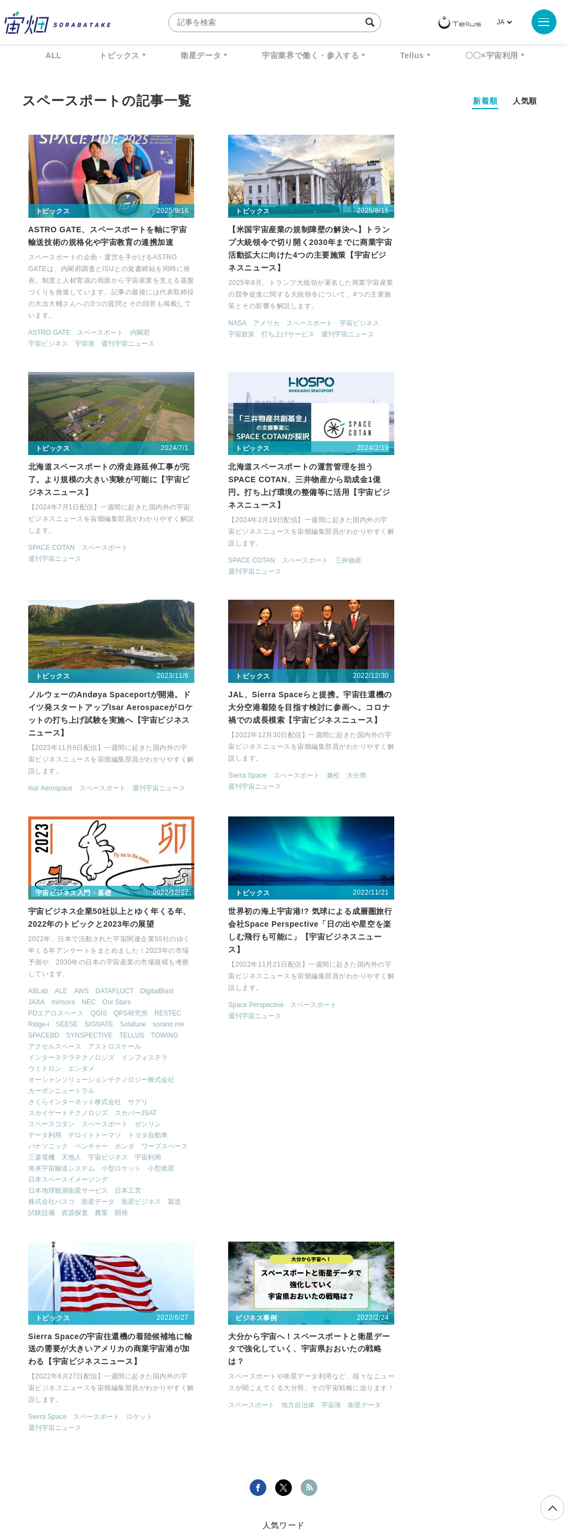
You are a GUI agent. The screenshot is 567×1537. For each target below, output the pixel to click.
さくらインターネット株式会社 (68, 883)
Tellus (412, 55)
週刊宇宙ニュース (121, 340)
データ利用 (38, 916)
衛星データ (201, 55)
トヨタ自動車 (142, 916)
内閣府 (134, 329)
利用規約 (191, 1479)
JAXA (30, 772)
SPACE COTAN (405, 306)
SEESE (95, 794)
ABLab (32, 761)
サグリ (132, 883)
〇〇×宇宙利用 (491, 55)
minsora (57, 772)
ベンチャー (85, 927)
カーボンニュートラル (55, 872)
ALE (55, 761)
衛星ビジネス (135, 994)
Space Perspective (229, 775)
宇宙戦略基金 (412, 1353)
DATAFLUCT (109, 761)
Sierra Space (401, 552)
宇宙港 (79, 340)
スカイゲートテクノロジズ (62, 894)
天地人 (118, 938)
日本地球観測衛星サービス (62, 983)
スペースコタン (45, 905)
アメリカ (239, 319)
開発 (135, 1005)
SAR (230, 1353)
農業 (115, 1005)
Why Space (274, 1332)
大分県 (510, 552)
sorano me (70, 805)
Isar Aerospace (224, 552)
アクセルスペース (48, 827)
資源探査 (88, 1005)
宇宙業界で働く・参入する (310, 55)
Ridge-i (66, 794)
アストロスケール (108, 827)
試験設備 (55, 1005)
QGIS (93, 783)
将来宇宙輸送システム (135, 949)
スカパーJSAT (130, 894)
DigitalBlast (151, 761)
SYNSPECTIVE (45, 816)
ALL (53, 55)
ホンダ (118, 927)
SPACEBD (108, 805)
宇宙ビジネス (42, 340)
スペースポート (94, 329)
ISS (196, 1353)
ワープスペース (45, 938)
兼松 (486, 552)
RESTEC (35, 794)
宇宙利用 (82, 949)
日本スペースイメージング (62, 972)
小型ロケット (42, 960)
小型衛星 (82, 960)
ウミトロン (38, 850)
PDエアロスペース (50, 783)
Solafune (35, 805)
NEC (83, 772)
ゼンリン (141, 905)
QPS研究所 (125, 783)
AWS (75, 761)
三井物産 (141, 552)
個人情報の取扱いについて (250, 1479)
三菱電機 (88, 938)
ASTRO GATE (43, 329)
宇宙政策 (215, 330)
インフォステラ (138, 838)
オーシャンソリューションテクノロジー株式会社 (95, 861)
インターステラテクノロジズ (65, 838)
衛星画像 (493, 1332)
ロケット (493, 762)
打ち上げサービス (261, 330)
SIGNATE (126, 794)
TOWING (120, 816)
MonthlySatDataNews (357, 1332)
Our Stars (110, 772)
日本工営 (122, 983)
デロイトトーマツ (88, 916)
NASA (211, 319)
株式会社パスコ (45, 994)
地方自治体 (92, 1204)
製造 (28, 1005)
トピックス (119, 55)
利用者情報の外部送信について (342, 1479)
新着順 (485, 100)
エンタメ (75, 850)
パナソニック (42, 927)
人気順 (525, 100)
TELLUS (87, 816)
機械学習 (155, 1353)
